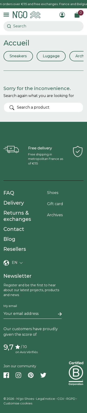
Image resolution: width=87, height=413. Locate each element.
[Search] (43, 107)
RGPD (70, 398)
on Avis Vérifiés (26, 352)
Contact (13, 229)
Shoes (52, 192)
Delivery (13, 203)
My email (10, 306)
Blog (9, 239)
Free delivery (40, 148)
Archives (55, 215)
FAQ (8, 193)
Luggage (51, 56)
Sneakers (18, 56)
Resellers (14, 249)
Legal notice (45, 398)
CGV (60, 398)
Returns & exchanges (17, 216)
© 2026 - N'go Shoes (19, 398)
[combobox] (15, 26)
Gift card (55, 204)
